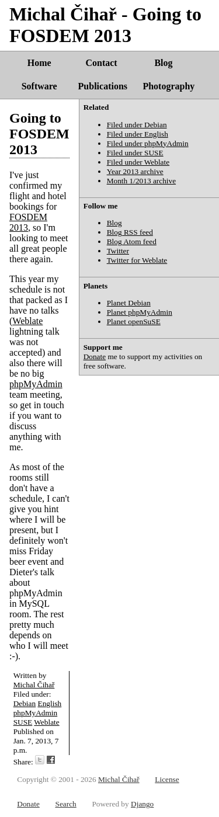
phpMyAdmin (35, 384)
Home (39, 63)
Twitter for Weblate (137, 260)
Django (142, 803)
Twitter (118, 250)
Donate (95, 356)
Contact (101, 63)
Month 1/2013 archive (141, 180)
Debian (24, 703)
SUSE (23, 722)
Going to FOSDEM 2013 (39, 133)
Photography (168, 86)
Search (65, 803)
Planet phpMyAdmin (139, 312)
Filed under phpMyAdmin (148, 143)
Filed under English (137, 134)
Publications (102, 86)
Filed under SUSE (135, 152)
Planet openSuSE (134, 321)
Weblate (27, 321)
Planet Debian (129, 302)
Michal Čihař (34, 684)
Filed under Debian (137, 124)
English (50, 703)
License (167, 779)
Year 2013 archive (135, 171)
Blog (163, 63)
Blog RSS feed (130, 232)
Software (39, 86)
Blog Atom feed (132, 241)
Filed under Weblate (138, 162)
